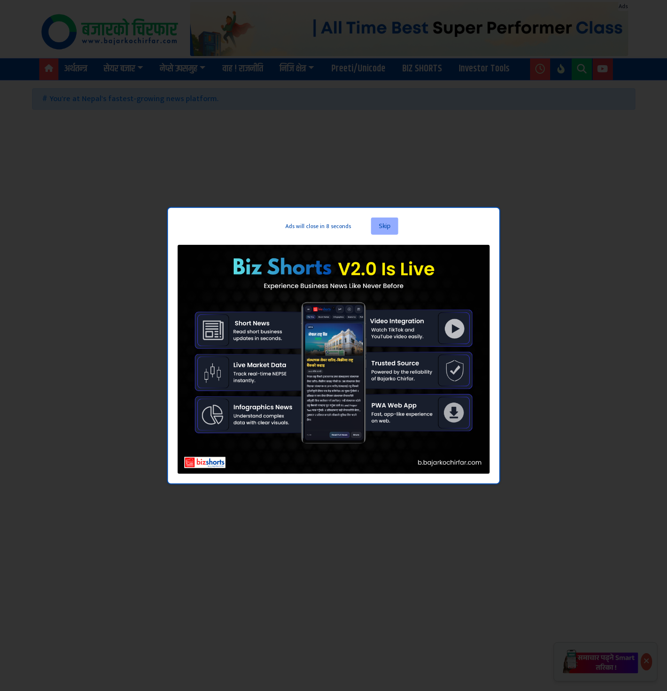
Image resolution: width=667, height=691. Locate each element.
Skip (385, 225)
